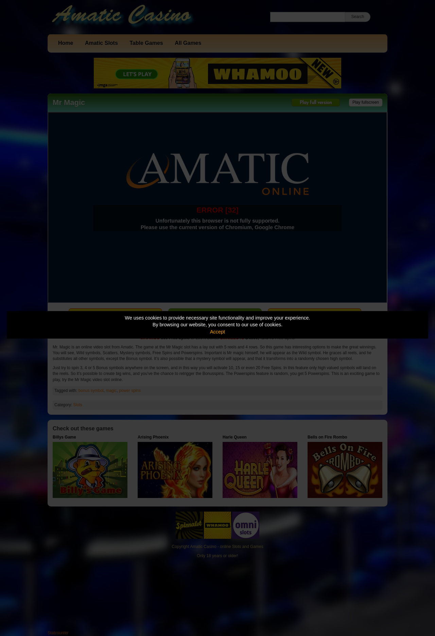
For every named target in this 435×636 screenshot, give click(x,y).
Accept (217, 331)
